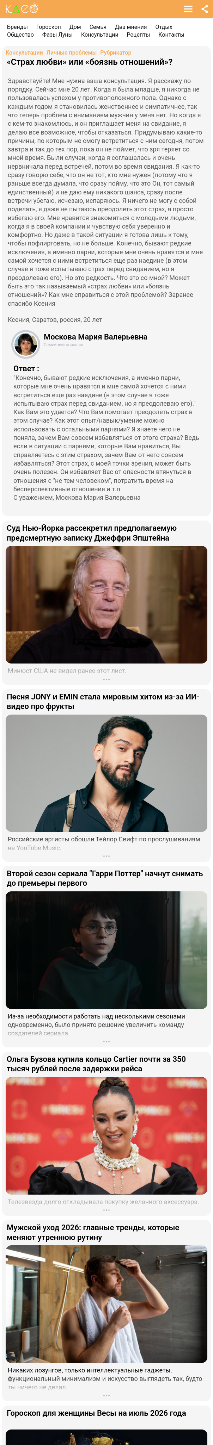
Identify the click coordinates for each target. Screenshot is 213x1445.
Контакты (171, 34)
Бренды (17, 27)
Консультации (99, 34)
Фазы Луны (57, 34)
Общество (20, 34)
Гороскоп (48, 27)
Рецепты (138, 34)
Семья (98, 27)
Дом (75, 27)
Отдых (164, 27)
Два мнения (131, 27)
